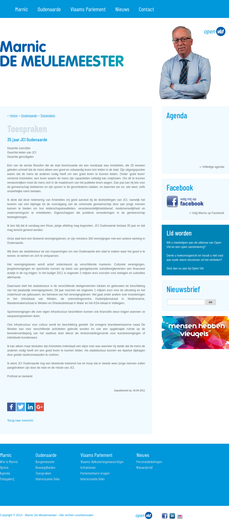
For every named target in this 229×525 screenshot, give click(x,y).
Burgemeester (45, 461)
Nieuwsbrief (144, 467)
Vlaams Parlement (88, 8)
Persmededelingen (149, 461)
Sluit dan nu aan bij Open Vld (185, 268)
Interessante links (48, 478)
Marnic (21, 8)
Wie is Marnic (9, 461)
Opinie (4, 467)
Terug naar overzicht (20, 420)
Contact (146, 8)
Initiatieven (88, 467)
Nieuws (122, 8)
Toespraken (47, 115)
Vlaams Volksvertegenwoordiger (102, 461)
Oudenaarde (49, 8)
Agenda (5, 473)
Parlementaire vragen (95, 473)
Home (13, 115)
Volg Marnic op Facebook (208, 213)
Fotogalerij (7, 478)
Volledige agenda (213, 167)
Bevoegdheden (45, 467)
